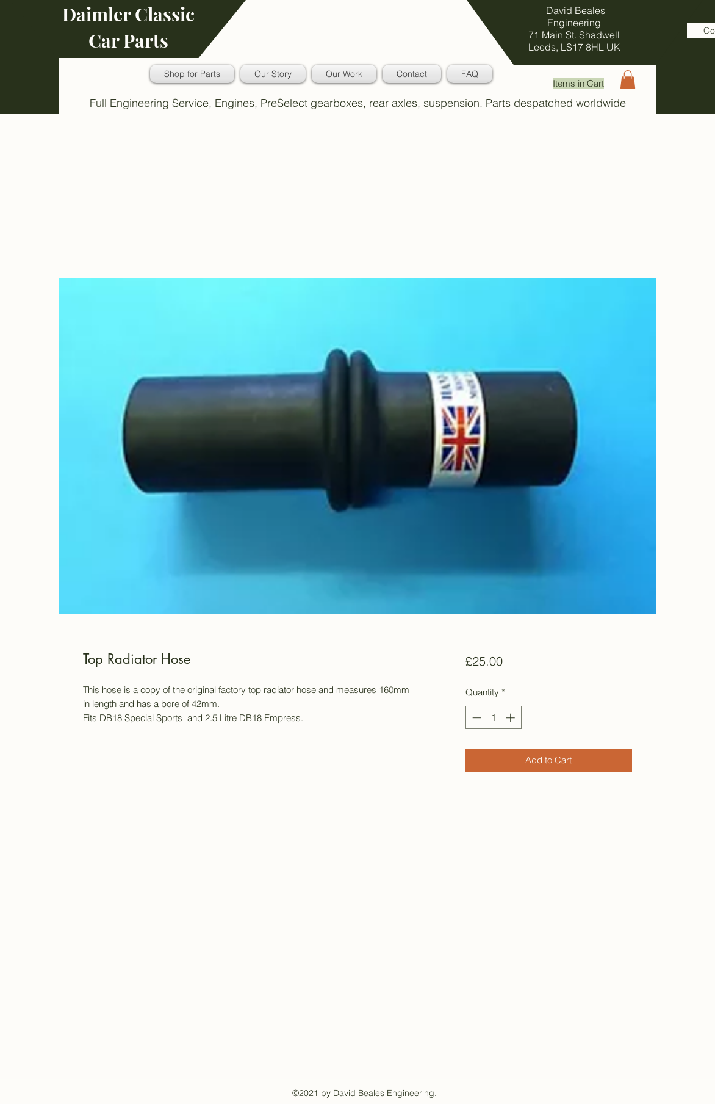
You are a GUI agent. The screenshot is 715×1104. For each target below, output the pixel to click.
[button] (628, 79)
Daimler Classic (128, 14)
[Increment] (511, 717)
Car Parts (128, 40)
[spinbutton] (493, 717)
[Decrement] (475, 717)
